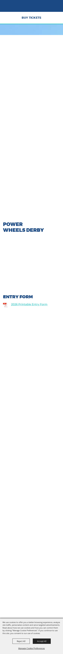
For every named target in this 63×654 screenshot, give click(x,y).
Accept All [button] (41, 641)
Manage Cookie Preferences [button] (31, 648)
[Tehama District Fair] (12, 7)
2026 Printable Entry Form (29, 304)
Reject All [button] (21, 641)
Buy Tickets (31, 17)
